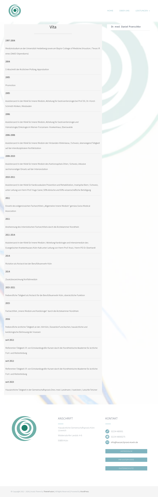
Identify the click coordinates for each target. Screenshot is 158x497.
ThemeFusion (49, 491)
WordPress (84, 491)
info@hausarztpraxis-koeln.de (124, 442)
